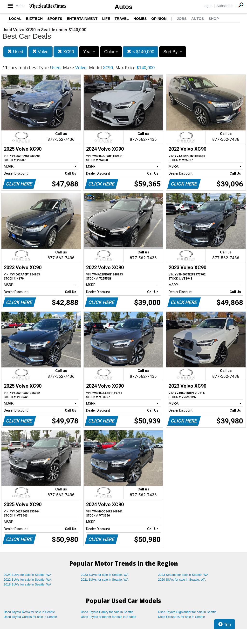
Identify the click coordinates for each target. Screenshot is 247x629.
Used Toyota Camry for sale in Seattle (107, 612)
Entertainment (82, 18)
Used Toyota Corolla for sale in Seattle (30, 617)
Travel (122, 18)
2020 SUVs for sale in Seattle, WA (182, 579)
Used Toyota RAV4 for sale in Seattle (29, 612)
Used (15, 51)
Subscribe (224, 6)
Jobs (182, 18)
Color (111, 51)
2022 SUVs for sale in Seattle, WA (27, 579)
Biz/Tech (34, 18)
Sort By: (172, 51)
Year (89, 51)
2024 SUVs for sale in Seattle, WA (27, 575)
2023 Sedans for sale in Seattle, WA (183, 575)
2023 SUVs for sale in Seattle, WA (105, 575)
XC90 (66, 51)
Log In (207, 6)
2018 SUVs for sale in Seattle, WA (27, 584)
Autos (123, 6)
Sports (54, 18)
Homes (140, 18)
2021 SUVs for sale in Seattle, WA (105, 579)
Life (106, 18)
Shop (213, 18)
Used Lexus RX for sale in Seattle (181, 617)
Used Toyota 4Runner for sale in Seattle (108, 617)
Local (15, 18)
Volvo (40, 51)
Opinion (158, 18)
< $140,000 (140, 51)
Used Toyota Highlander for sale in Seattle (187, 612)
